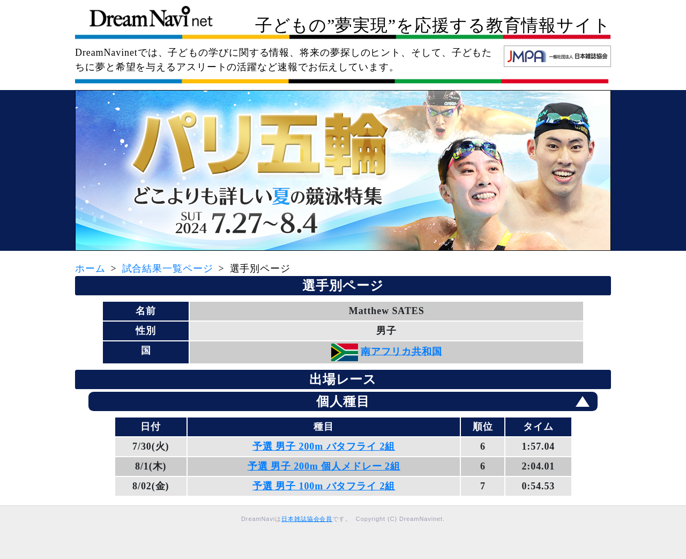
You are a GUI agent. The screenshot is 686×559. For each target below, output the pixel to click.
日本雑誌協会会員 (306, 519)
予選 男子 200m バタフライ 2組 (323, 446)
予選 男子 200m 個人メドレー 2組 (324, 466)
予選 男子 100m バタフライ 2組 (323, 486)
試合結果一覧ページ (167, 268)
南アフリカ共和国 (401, 351)
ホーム (90, 268)
